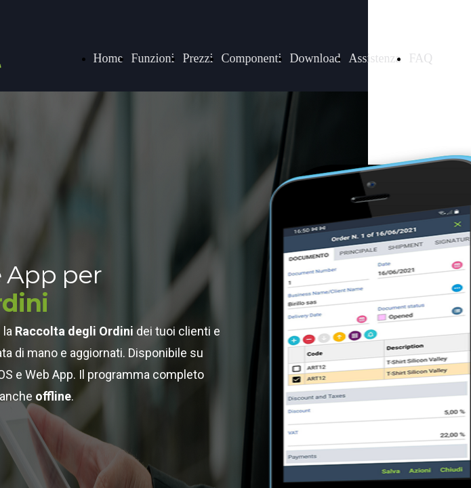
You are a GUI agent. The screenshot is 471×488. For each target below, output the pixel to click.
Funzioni (153, 58)
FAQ (420, 58)
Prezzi (198, 58)
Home (108, 58)
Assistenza (375, 58)
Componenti (252, 58)
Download (315, 58)
